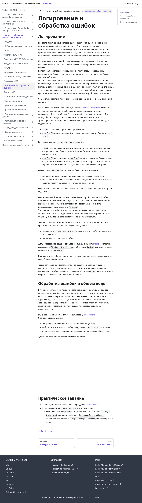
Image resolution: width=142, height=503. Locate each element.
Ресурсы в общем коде (15, 72)
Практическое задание (15, 109)
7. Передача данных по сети (15, 127)
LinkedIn (10, 472)
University (47, 3)
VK (7, 480)
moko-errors (89, 314)
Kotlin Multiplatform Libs (107, 468)
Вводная (8, 41)
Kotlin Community (60, 472)
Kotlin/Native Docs (104, 480)
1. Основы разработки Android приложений (13, 15)
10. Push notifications (12, 140)
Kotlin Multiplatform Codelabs (110, 472)
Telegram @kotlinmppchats (64, 468)
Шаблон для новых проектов (18, 46)
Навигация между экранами (17, 76)
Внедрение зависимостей (16, 63)
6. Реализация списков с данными (14, 122)
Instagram (10, 484)
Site (7, 465)
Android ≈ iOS (10, 92)
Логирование (125, 12)
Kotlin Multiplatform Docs (108, 484)
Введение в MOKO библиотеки (18, 59)
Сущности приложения (15, 105)
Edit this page (46, 431)
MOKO (99, 476)
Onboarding (16, 3)
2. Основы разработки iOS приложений (14, 22)
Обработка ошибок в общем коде (127, 17)
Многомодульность (13, 54)
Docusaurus (101, 488)
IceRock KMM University (13, 10)
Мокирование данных (14, 101)
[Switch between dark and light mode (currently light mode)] (137, 4)
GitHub (129, 3)
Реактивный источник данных (18, 96)
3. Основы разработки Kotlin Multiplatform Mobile (15, 29)
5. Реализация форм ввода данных (15, 115)
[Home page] (40, 11)
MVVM (7, 68)
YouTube (10, 488)
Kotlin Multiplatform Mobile (109, 465)
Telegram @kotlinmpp (62, 465)
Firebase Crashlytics (91, 107)
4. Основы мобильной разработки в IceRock (12, 36)
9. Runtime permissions (13, 136)
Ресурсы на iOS (11, 81)
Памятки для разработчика (15, 145)
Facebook (10, 476)
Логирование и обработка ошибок (16, 86)
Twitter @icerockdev (16, 492)
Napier (98, 243)
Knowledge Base (32, 3)
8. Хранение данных (12, 132)
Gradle (7, 50)
